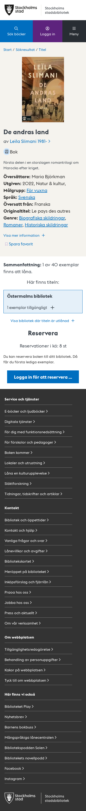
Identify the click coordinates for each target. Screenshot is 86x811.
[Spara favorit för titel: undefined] (18, 243)
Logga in (47, 31)
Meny (74, 31)
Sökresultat (25, 49)
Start (7, 49)
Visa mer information (24, 235)
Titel (42, 49)
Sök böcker (16, 31)
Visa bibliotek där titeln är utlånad (43, 320)
